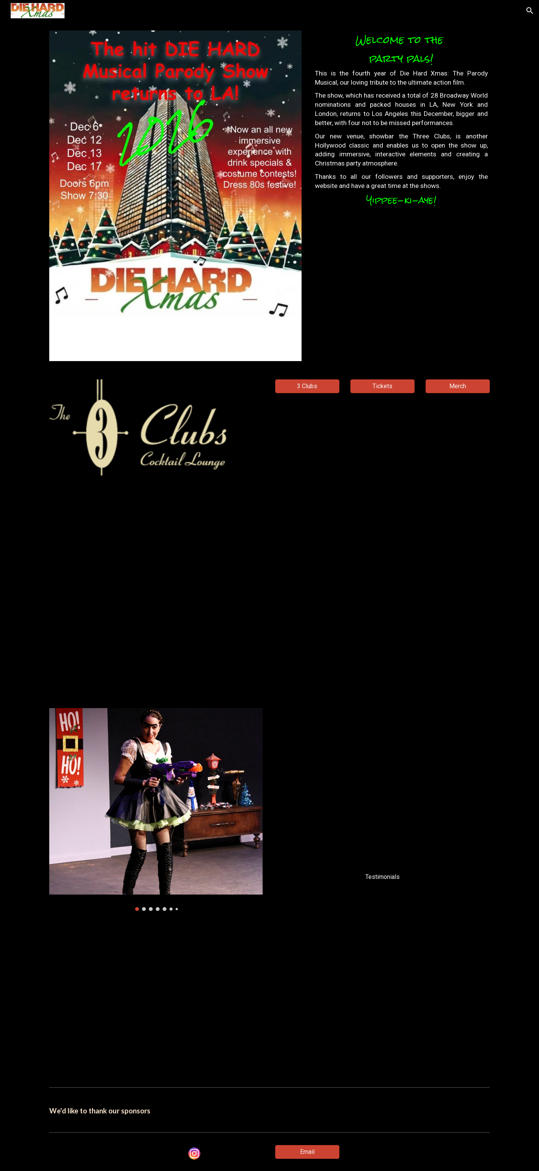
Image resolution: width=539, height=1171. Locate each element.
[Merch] (457, 386)
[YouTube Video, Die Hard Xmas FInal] (269, 592)
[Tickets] (382, 386)
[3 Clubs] (307, 386)
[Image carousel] (156, 809)
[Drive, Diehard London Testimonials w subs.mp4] (382, 787)
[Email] (307, 1151)
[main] (401, 122)
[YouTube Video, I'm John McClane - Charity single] (269, 1002)
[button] (530, 11)
